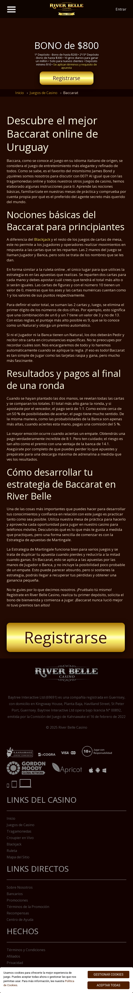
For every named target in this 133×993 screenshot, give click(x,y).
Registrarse (66, 78)
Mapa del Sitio (18, 857)
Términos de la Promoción (28, 906)
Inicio (19, 92)
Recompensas (18, 913)
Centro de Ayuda (20, 919)
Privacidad (15, 962)
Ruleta (12, 850)
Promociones (17, 900)
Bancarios (15, 893)
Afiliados (13, 956)
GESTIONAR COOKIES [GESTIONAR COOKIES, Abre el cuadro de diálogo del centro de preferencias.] (109, 974)
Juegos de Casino (43, 92)
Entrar (121, 9)
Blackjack (42, 239)
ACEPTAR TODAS (108, 985)
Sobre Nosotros (20, 887)
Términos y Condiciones (26, 949)
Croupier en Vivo (20, 837)
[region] (66, 980)
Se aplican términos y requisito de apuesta (75, 66)
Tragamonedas (19, 831)
